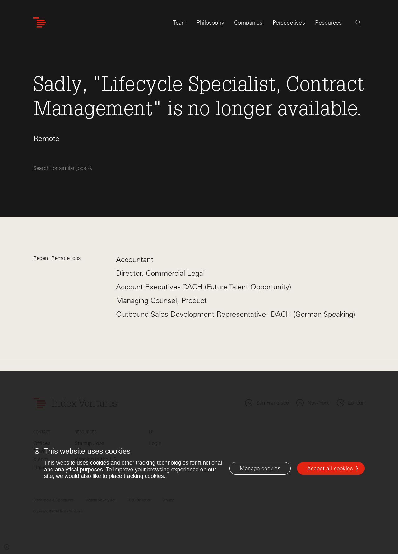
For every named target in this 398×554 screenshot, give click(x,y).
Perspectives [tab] (289, 23)
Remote (46, 138)
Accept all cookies (330, 468)
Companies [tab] (248, 23)
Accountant (134, 259)
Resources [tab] (328, 23)
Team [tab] (180, 23)
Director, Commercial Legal (160, 273)
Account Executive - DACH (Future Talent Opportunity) (203, 286)
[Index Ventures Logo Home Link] (39, 24)
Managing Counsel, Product (161, 300)
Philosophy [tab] (210, 23)
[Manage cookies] (260, 468)
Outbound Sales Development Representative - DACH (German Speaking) (235, 314)
